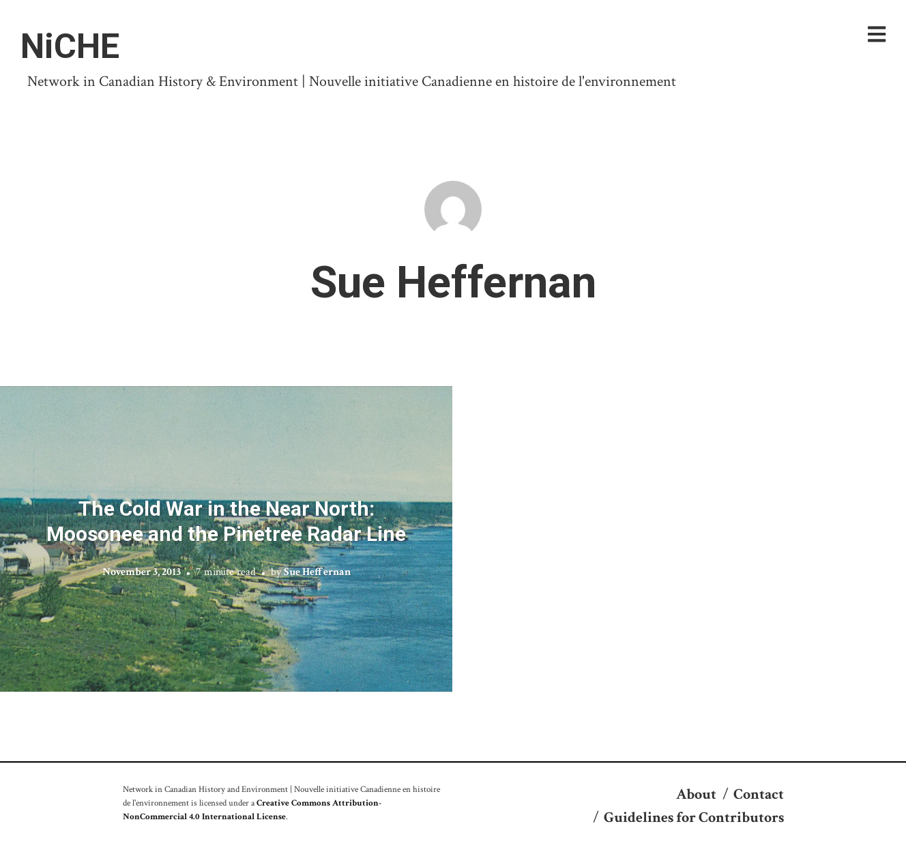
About (696, 794)
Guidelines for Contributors (694, 817)
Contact (758, 794)
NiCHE (69, 46)
